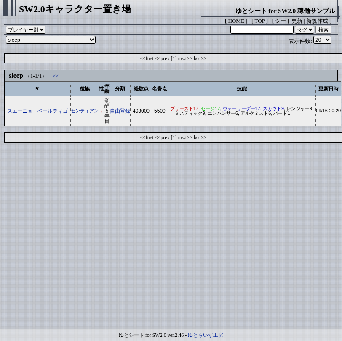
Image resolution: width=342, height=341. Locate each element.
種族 (85, 89)
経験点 (141, 89)
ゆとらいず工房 (205, 335)
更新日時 (328, 89)
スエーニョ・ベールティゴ (37, 111)
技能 (242, 89)
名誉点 (159, 89)
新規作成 (317, 21)
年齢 (107, 88)
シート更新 (288, 21)
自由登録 (120, 111)
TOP (260, 21)
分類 (120, 89)
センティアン (85, 110)
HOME (236, 21)
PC (37, 89)
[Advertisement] (79, 238)
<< (56, 76)
